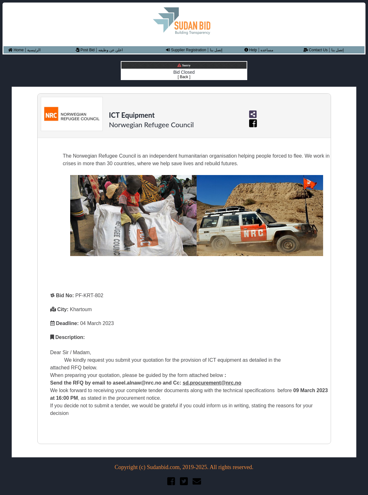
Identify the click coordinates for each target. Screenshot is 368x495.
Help (250, 50)
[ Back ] (184, 77)
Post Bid (85, 50)
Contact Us (316, 50)
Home (16, 50)
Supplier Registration (186, 50)
